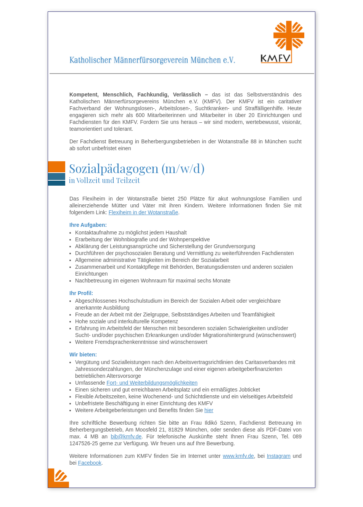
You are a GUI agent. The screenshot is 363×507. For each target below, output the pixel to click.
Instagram (279, 456)
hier (208, 410)
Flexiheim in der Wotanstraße (143, 212)
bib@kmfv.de (126, 436)
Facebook (89, 463)
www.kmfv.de (238, 456)
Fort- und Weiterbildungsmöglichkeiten (152, 383)
